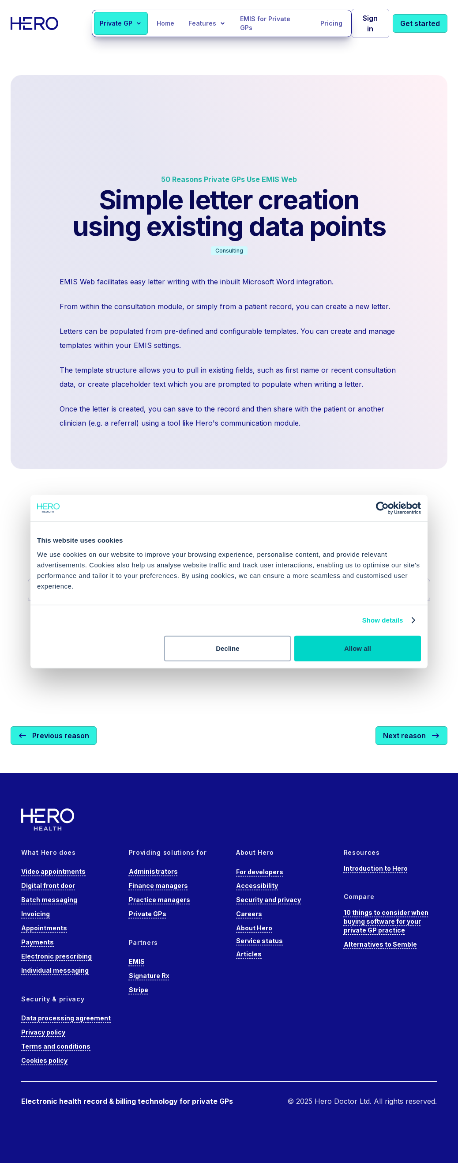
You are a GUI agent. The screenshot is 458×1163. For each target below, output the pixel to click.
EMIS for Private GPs (265, 23)
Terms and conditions (55, 1046)
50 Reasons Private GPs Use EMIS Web (229, 179)
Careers (249, 914)
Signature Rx (149, 975)
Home (165, 23)
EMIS (137, 961)
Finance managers (158, 885)
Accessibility (257, 885)
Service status (259, 940)
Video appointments (53, 871)
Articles (249, 954)
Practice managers (159, 899)
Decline (227, 648)
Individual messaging (55, 970)
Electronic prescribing (56, 956)
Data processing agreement (66, 1018)
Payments (37, 942)
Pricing (331, 23)
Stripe (138, 989)
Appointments (44, 928)
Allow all (357, 648)
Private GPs (147, 914)
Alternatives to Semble (380, 944)
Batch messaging (49, 899)
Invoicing (35, 914)
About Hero (254, 928)
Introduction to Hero (376, 868)
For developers (259, 872)
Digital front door (48, 885)
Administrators (153, 871)
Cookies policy (44, 1060)
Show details (382, 620)
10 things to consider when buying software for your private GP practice (386, 921)
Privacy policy (43, 1032)
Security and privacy (268, 899)
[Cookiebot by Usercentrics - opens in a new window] (382, 508)
